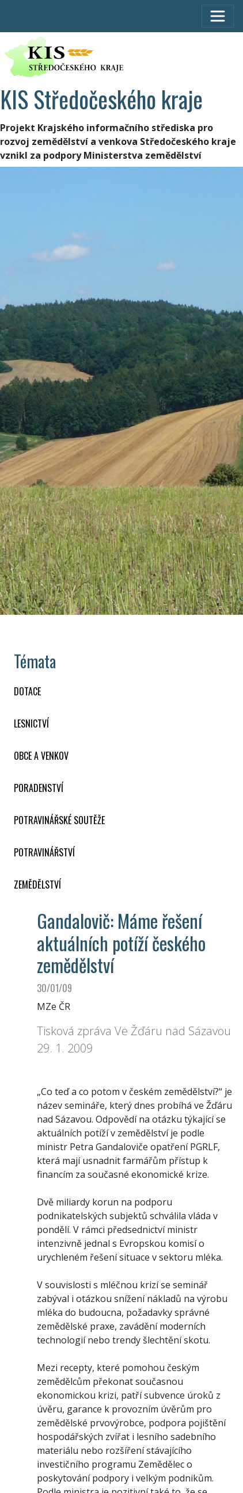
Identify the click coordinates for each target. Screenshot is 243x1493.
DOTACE (27, 691)
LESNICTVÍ (31, 723)
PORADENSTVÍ (38, 788)
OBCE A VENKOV (41, 756)
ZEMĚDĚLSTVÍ (37, 884)
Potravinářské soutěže (59, 820)
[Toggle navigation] (218, 16)
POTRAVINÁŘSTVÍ (44, 852)
